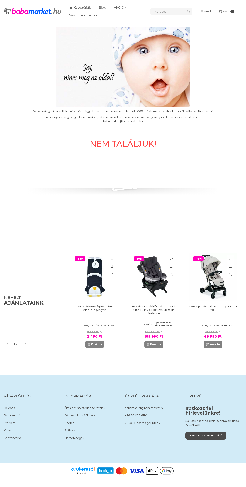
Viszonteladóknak (83, 15)
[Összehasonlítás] (112, 267)
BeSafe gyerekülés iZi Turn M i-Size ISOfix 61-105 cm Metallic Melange (154, 310)
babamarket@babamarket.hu (145, 408)
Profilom (10, 423)
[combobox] (171, 11)
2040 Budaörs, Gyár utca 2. (143, 423)
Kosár (7, 430)
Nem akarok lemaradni (205, 435)
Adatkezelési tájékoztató (81, 415)
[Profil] (205, 11)
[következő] (25, 344)
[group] (154, 300)
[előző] (8, 344)
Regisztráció (12, 415)
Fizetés (69, 423)
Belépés (9, 408)
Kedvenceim (12, 438)
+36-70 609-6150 (136, 415)
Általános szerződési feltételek (84, 408)
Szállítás (69, 430)
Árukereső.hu (83, 473)
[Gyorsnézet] (112, 274)
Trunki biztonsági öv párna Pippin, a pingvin (94, 308)
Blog (102, 7)
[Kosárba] (94, 344)
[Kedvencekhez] (112, 259)
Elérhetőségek (74, 438)
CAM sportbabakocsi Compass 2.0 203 (213, 308)
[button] (80, 8)
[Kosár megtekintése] (226, 11)
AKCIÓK (120, 7)
